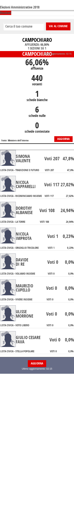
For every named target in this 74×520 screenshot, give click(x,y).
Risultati (5, 13)
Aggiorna (63, 139)
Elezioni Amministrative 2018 (19, 7)
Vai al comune (58, 26)
